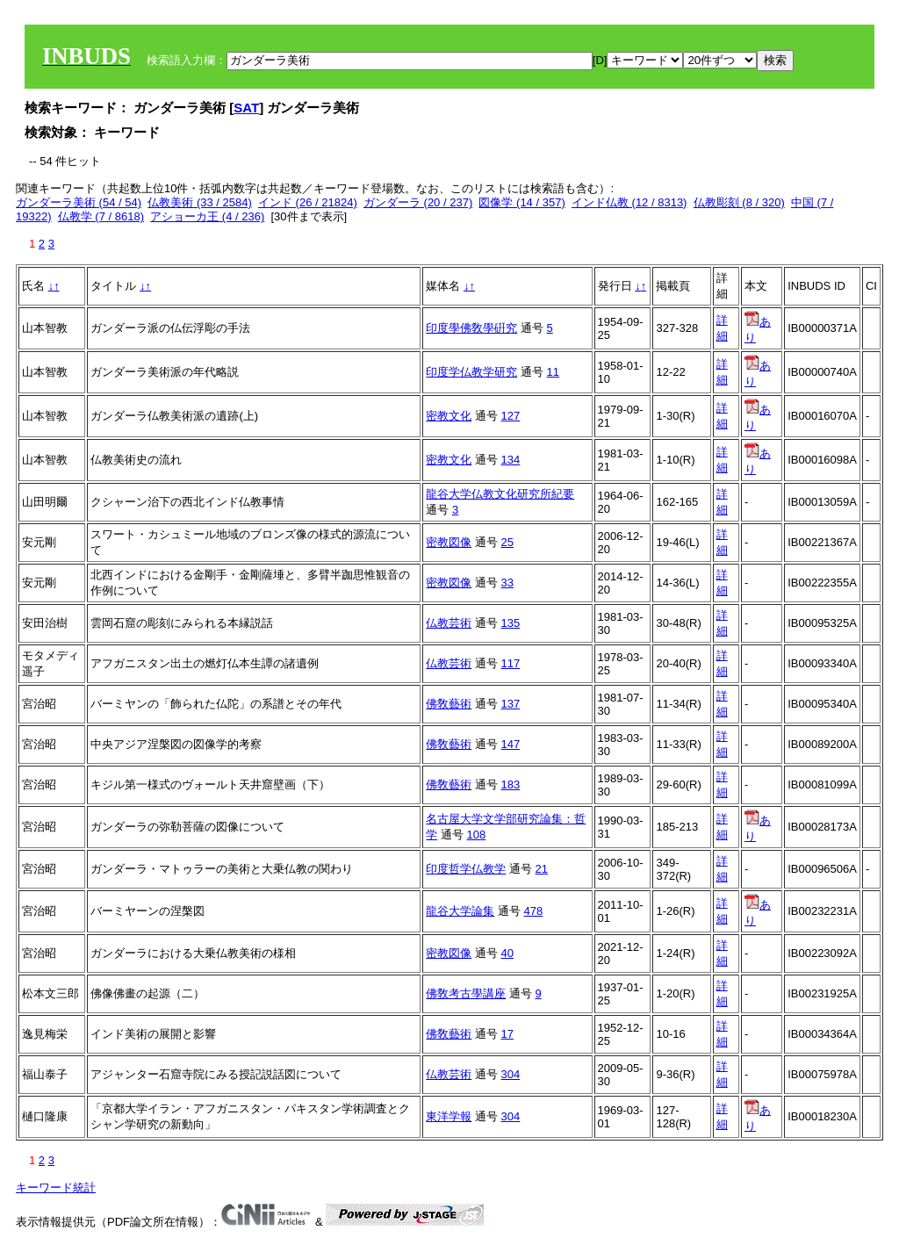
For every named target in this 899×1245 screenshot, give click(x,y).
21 (542, 868)
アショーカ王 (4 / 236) (207, 216)
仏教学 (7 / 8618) (101, 216)
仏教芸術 (448, 623)
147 (511, 744)
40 (507, 953)
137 (511, 703)
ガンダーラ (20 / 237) (417, 202)
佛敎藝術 (448, 703)
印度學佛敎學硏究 (471, 328)
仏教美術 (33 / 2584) (199, 202)
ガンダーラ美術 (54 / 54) (78, 202)
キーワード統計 (56, 1187)
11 (553, 371)
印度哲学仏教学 (466, 868)
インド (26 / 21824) (307, 202)
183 (511, 784)
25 (507, 542)
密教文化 (448, 415)
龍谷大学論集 (460, 911)
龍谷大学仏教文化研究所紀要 (500, 493)
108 (476, 834)
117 (511, 663)
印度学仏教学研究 (471, 371)
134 (511, 459)
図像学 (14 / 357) (521, 202)
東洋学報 (448, 1116)
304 (511, 1074)
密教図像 (448, 542)
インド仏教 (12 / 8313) (629, 202)
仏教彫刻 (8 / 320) (739, 202)
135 (511, 623)
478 (533, 911)
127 (511, 415)
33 (507, 582)
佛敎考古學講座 (466, 993)
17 (507, 1033)
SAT (246, 107)
